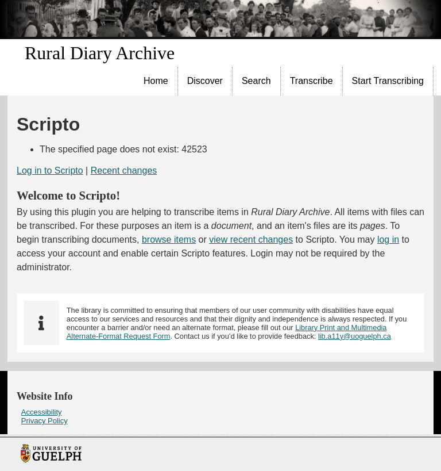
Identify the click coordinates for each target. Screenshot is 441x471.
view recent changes (251, 239)
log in (388, 239)
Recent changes (124, 170)
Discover (205, 81)
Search (256, 81)
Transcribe (311, 81)
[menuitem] (156, 81)
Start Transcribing (388, 81)
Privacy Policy (44, 420)
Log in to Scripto (50, 170)
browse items (169, 239)
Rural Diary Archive (100, 53)
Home (156, 81)
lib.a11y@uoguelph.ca (354, 336)
